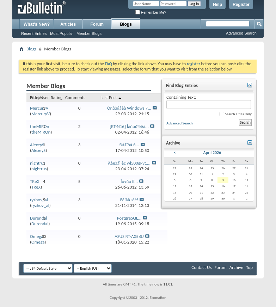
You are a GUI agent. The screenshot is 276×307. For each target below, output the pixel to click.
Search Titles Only (236, 114)
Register (241, 4)
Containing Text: (208, 101)
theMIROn (39, 126)
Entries (36, 97)
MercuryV (39, 108)
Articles (68, 24)
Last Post (111, 97)
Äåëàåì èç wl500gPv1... (129, 163)
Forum (97, 24)
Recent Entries (34, 33)
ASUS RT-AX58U (129, 236)
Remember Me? (150, 12)
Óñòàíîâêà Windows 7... (129, 108)
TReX (34, 181)
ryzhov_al (39, 199)
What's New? (37, 24)
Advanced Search (241, 33)
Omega (36, 236)
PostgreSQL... (129, 218)
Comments (75, 97)
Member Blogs (89, 33)
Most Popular (61, 33)
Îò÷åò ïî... (129, 181)
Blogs (126, 24)
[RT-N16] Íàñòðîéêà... (129, 126)
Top (249, 267)
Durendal (38, 218)
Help (217, 4)
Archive (236, 267)
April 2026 (212, 152)
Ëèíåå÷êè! (129, 199)
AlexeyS (37, 144)
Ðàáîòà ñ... (129, 144)
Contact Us (201, 267)
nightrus (37, 163)
